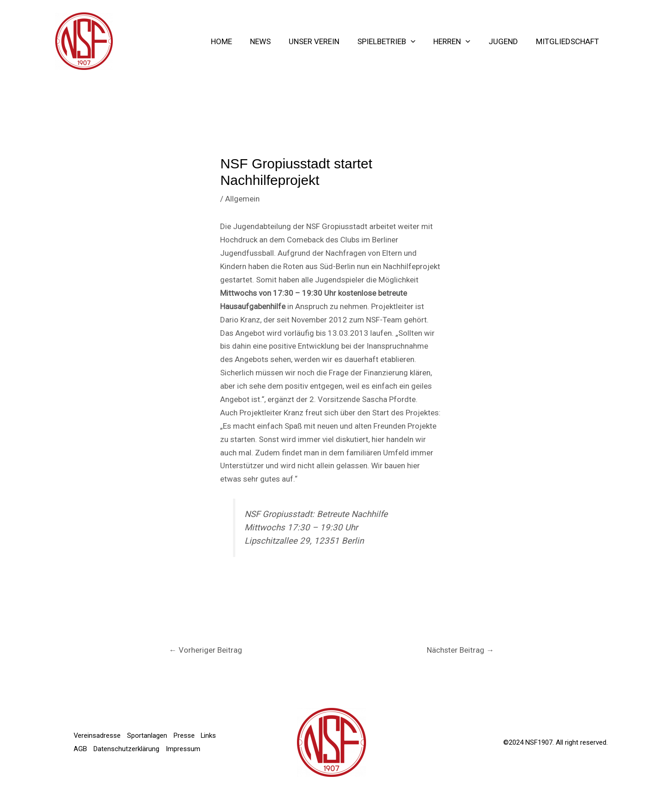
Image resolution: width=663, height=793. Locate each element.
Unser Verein (324, 41)
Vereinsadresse (97, 729)
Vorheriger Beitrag (205, 650)
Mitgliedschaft (568, 41)
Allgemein (242, 198)
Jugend (506, 41)
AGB (103, 742)
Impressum (91, 756)
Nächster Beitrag (460, 650)
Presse (185, 729)
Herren (457, 41)
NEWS (273, 41)
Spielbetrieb (395, 41)
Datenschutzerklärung (149, 742)
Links (81, 742)
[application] (419, 41)
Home (236, 41)
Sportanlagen (148, 729)
